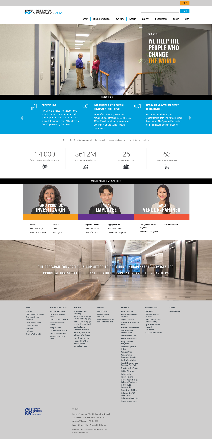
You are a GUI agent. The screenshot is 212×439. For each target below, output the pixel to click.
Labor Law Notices (92, 229)
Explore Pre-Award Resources (59, 319)
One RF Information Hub (128, 360)
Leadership (29, 331)
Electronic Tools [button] (161, 19)
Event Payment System (149, 231)
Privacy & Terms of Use (80, 425)
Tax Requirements (171, 225)
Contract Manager (36, 229)
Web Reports (58, 232)
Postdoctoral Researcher (81, 330)
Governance (29, 328)
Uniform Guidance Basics (128, 401)
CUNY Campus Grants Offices (35, 314)
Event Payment (149, 330)
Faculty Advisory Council (33, 322)
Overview (29, 311)
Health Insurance (115, 229)
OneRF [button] (187, 19)
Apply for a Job (114, 225)
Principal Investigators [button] (101, 19)
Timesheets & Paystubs (117, 232)
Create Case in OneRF (37, 232)
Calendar (32, 225)
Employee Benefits (92, 225)
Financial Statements (32, 325)
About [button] (85, 19)
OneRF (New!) (149, 311)
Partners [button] (132, 19)
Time (55, 229)
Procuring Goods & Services (58, 330)
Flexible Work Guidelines (128, 339)
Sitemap (103, 425)
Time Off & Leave (91, 232)
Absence (56, 225)
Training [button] (176, 19)
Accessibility (94, 425)
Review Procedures (127, 377)
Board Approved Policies (57, 311)
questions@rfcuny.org (80, 421)
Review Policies (126, 374)
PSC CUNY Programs (127, 371)
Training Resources (174, 311)
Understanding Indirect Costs (130, 398)
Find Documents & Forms (128, 336)
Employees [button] (120, 19)
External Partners (102, 311)
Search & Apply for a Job (33, 334)
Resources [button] (145, 19)
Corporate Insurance (127, 319)
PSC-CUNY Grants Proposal (153, 333)
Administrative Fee (127, 311)
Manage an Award (55, 328)
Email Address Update (80, 346)
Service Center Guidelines (58, 333)
